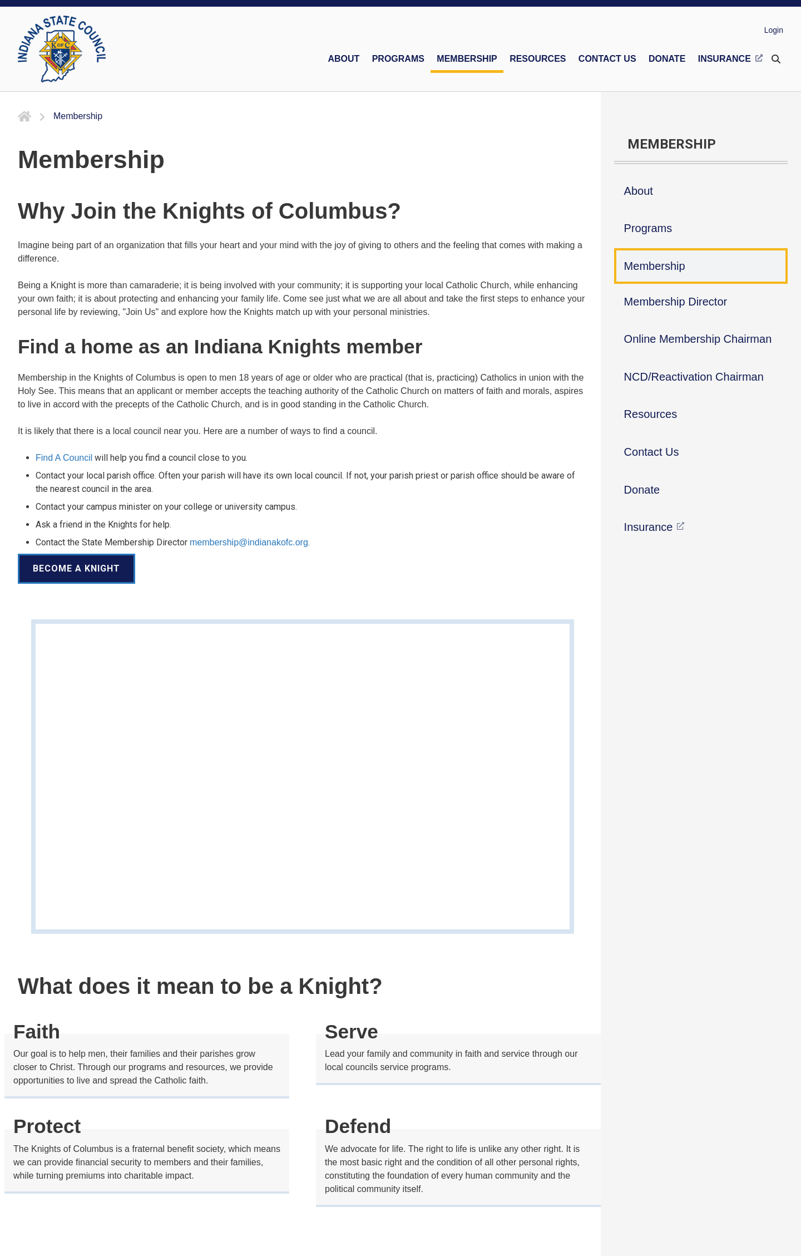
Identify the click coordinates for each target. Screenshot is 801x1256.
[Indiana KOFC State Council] (62, 49)
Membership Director (676, 301)
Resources (651, 414)
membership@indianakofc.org (249, 542)
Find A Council (64, 457)
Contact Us (651, 452)
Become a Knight (76, 568)
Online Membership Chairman (698, 339)
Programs (648, 228)
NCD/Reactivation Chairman (694, 377)
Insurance (648, 527)
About (638, 191)
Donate (642, 490)
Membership (654, 266)
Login (773, 30)
